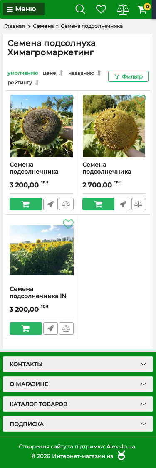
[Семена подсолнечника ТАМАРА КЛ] (42, 126)
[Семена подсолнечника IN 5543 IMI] (42, 250)
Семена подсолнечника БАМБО (106, 171)
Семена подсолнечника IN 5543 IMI (38, 296)
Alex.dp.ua (120, 446)
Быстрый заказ (50, 204)
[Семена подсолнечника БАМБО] (114, 126)
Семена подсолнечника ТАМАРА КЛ (34, 171)
